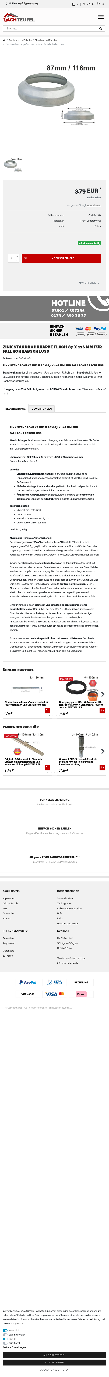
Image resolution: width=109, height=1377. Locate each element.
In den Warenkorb (49, 258)
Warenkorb (8, 950)
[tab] (16, 409)
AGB (5, 908)
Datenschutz (9, 913)
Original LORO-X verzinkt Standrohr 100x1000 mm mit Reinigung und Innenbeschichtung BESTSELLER (24, 762)
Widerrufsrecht (10, 903)
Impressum (8, 898)
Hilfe (59, 913)
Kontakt (6, 918)
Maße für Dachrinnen (67, 923)
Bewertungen (42, 409)
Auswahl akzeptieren (54, 1370)
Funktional (14, 1343)
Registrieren (9, 943)
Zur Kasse (8, 955)
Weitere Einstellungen (14, 1347)
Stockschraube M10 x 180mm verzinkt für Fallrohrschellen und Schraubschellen (27, 703)
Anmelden (8, 938)
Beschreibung (15, 409)
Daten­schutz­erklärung (89, 1319)
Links (60, 918)
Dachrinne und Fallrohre (20, 40)
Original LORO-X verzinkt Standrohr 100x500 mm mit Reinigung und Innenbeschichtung (78, 762)
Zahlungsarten (64, 903)
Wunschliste (89, 283)
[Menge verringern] (17, 260)
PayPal (12, 1339)
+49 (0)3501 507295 (28, 3)
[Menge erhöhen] (17, 256)
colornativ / (67, 1008)
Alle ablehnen (54, 1362)
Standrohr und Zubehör (46, 40)
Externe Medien (17, 1334)
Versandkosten (94, 205)
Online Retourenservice (69, 908)
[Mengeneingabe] (11, 258)
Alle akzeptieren (54, 1355)
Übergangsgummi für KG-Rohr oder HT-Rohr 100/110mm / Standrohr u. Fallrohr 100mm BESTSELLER (81, 705)
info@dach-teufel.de (67, 963)
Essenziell (14, 1330)
